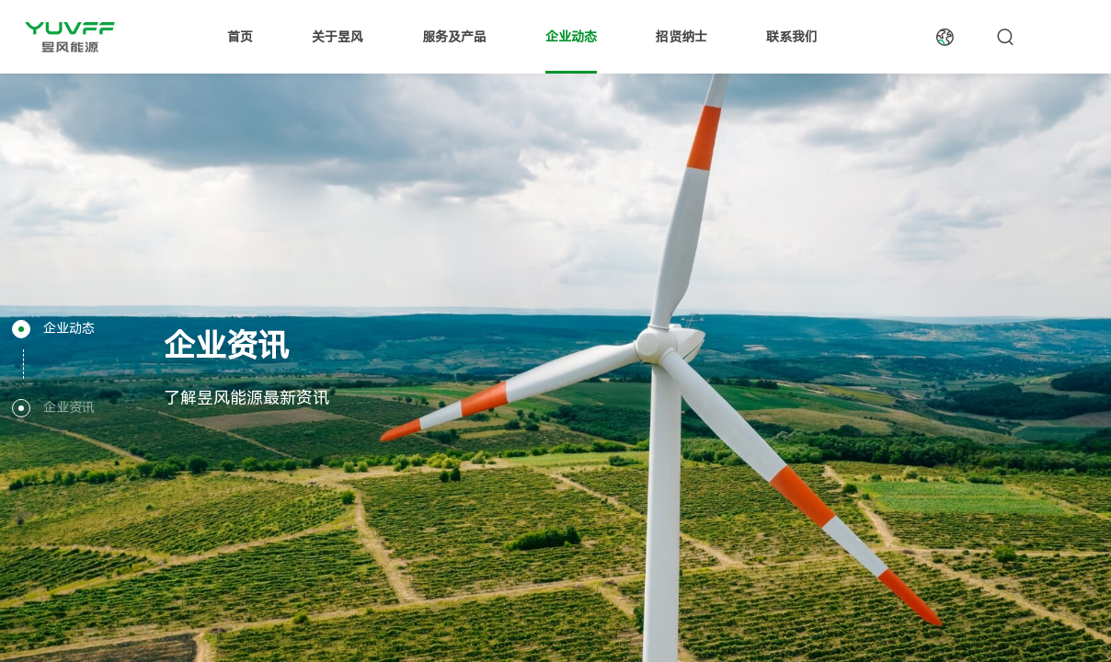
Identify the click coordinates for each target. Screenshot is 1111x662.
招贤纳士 (681, 36)
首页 (240, 36)
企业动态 (571, 36)
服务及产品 (454, 36)
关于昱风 (337, 36)
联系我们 (792, 36)
